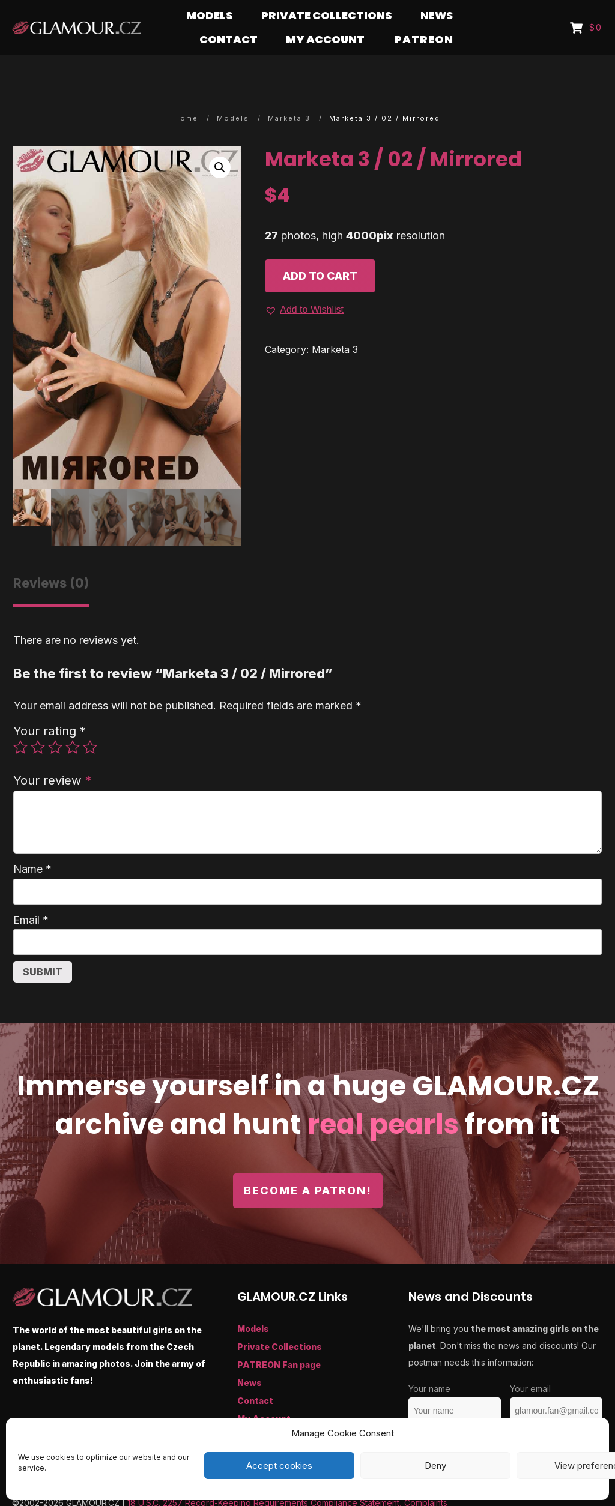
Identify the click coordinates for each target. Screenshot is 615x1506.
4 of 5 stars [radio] (72, 724)
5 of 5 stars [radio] (90, 724)
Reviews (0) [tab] (51, 559)
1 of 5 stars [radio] (20, 724)
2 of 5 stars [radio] (38, 724)
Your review (52, 756)
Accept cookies (279, 1465)
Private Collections (279, 1323)
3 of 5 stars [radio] (55, 724)
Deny (435, 1465)
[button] (220, 144)
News (249, 1359)
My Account (264, 1395)
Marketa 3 (335, 326)
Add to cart (320, 252)
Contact (255, 1377)
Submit (42, 948)
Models (253, 1305)
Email (31, 896)
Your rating (49, 707)
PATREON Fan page (279, 1341)
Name (32, 845)
